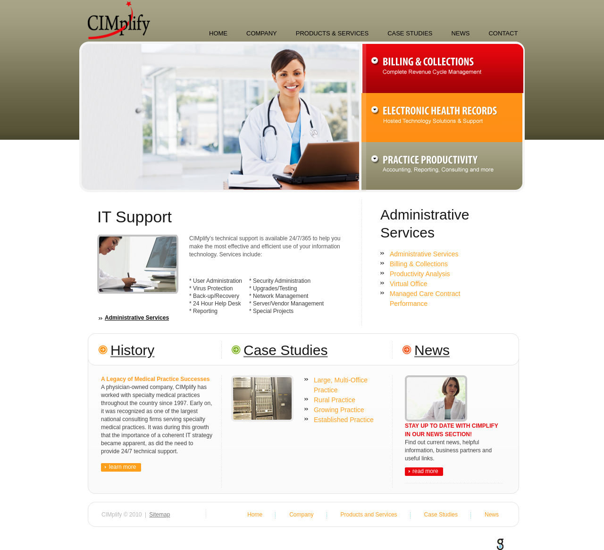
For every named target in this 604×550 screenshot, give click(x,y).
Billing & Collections (419, 264)
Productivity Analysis (420, 274)
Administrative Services (137, 318)
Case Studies (409, 33)
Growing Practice (339, 410)
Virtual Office (409, 284)
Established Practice (344, 419)
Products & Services (332, 33)
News (460, 33)
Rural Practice (334, 400)
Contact (503, 33)
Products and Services (369, 514)
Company (261, 33)
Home (218, 33)
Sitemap (159, 514)
